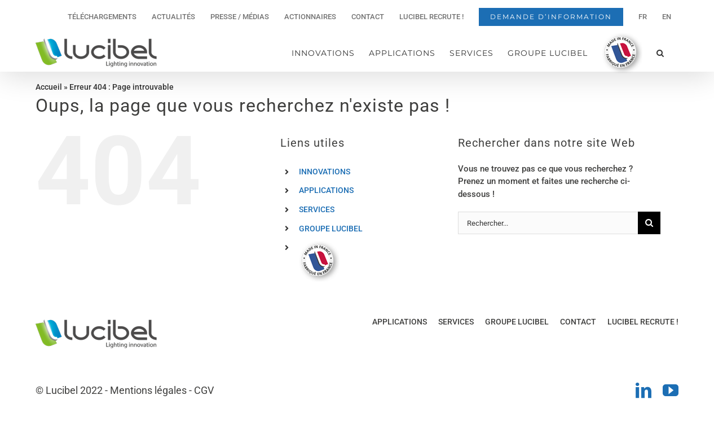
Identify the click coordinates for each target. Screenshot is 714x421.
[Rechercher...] (548, 223)
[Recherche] (649, 223)
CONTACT (578, 321)
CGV (204, 390)
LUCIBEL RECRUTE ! (642, 321)
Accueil (49, 86)
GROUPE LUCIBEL (331, 228)
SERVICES (316, 209)
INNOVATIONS (324, 171)
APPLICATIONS (326, 190)
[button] (660, 52)
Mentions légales (148, 390)
